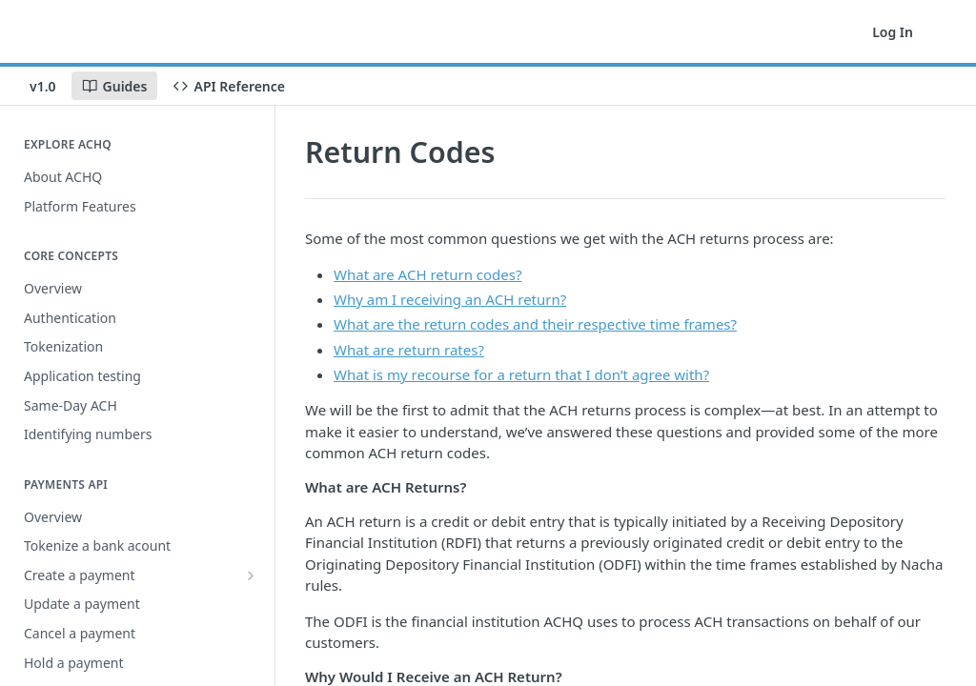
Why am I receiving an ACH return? (450, 299)
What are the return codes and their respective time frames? (535, 323)
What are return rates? (409, 349)
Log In (892, 32)
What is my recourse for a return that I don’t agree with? (521, 374)
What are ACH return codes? (427, 274)
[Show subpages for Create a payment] (250, 575)
